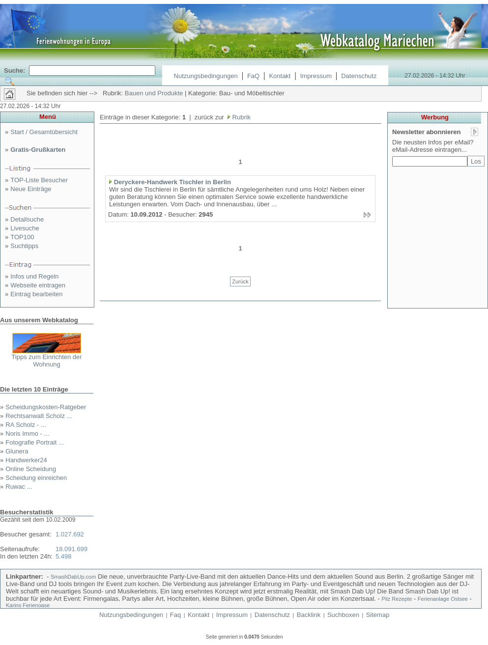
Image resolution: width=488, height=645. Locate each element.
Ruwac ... (18, 486)
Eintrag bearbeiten (36, 294)
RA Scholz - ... (25, 424)
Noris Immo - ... (27, 433)
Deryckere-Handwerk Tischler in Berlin (172, 182)
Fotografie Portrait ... (34, 442)
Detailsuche (27, 219)
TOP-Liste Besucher (39, 180)
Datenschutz (358, 76)
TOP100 (22, 237)
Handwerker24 (26, 460)
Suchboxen (343, 614)
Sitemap (378, 614)
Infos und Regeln (34, 276)
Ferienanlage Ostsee (443, 599)
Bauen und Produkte (154, 93)
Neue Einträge (30, 189)
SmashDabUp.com (73, 577)
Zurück (240, 281)
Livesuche (24, 228)
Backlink (308, 614)
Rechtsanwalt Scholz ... (38, 416)
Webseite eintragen (37, 285)
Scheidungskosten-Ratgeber (45, 407)
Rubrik (240, 117)
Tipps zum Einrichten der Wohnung (46, 360)
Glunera (16, 451)
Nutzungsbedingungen (206, 76)
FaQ (253, 76)
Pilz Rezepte (397, 599)
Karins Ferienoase (28, 605)
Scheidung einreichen (36, 477)
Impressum (316, 76)
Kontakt (279, 76)
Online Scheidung (30, 469)
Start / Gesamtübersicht (44, 132)
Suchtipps (24, 246)
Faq (175, 614)
